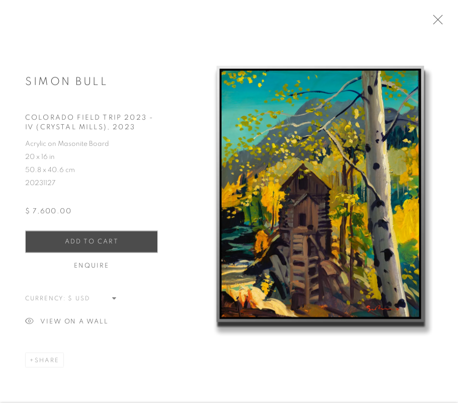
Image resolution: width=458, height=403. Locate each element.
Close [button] (443, 22)
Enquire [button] (92, 270)
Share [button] (47, 364)
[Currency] (93, 302)
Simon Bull (66, 85)
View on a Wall (67, 326)
